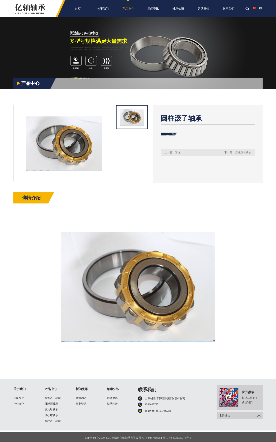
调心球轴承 (51, 415)
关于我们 (103, 10)
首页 (78, 10)
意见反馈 (203, 10)
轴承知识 (178, 10)
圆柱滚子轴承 (253, 74)
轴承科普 (112, 403)
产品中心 (128, 10)
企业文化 (18, 403)
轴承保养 (112, 398)
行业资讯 (81, 403)
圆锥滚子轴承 (53, 398)
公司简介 (18, 398)
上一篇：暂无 (172, 152)
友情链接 (241, 415)
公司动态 (81, 398)
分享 (174, 134)
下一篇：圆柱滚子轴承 (237, 152)
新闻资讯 (153, 10)
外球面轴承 (51, 403)
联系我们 (228, 10)
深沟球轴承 (51, 409)
